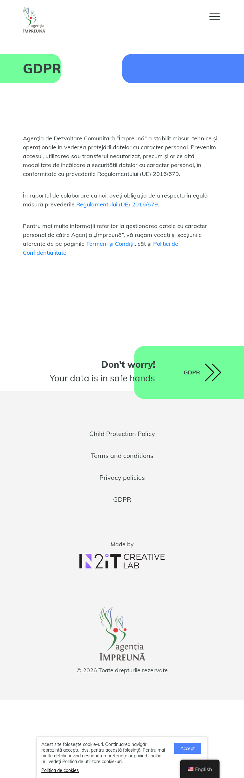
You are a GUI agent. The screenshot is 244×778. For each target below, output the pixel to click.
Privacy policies (122, 477)
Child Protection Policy (122, 434)
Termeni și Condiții (110, 243)
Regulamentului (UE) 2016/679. (117, 204)
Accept (187, 748)
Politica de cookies (60, 770)
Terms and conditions (122, 455)
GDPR (122, 499)
